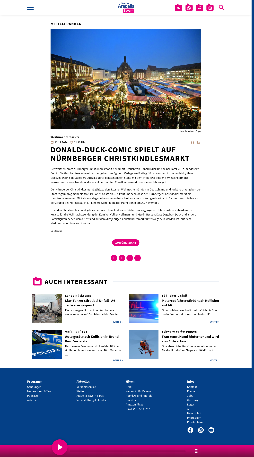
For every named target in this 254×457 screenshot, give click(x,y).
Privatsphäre (195, 422)
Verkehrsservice (86, 387)
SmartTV (131, 400)
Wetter (81, 391)
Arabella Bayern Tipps (90, 395)
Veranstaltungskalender (91, 400)
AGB (189, 409)
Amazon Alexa (134, 404)
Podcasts (32, 395)
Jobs (190, 395)
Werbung (192, 400)
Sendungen (34, 387)
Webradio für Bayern (138, 391)
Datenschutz (195, 413)
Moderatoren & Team (40, 391)
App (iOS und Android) (139, 395)
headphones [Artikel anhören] (192, 142)
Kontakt (192, 387)
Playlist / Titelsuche (138, 409)
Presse (191, 391)
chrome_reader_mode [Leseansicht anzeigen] (198, 142)
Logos (191, 404)
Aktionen (32, 400)
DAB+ (129, 387)
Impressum (194, 418)
